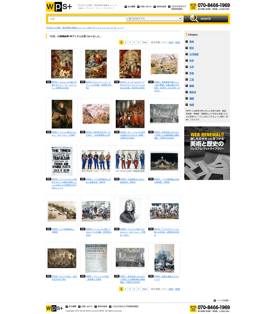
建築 (191, 86)
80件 (177, 42)
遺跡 (191, 98)
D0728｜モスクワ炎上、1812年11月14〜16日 (64, 277)
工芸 (191, 79)
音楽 (191, 73)
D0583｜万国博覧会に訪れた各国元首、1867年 (132, 180)
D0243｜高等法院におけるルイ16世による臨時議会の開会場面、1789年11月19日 (166, 135)
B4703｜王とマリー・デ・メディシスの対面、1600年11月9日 (99, 85)
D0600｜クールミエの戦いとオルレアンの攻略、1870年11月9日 (99, 232)
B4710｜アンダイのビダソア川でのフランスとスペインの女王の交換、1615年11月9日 (132, 85)
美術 (191, 41)
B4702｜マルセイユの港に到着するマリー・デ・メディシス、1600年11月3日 (64, 85)
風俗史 (192, 92)
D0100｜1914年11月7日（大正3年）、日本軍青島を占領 (98, 133)
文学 (191, 67)
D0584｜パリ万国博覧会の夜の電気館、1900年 (166, 180)
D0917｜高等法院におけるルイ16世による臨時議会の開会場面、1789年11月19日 (132, 279)
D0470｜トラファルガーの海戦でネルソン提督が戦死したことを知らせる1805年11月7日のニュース (64, 183)
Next (144, 42)
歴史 (191, 48)
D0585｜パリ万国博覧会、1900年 (63, 230)
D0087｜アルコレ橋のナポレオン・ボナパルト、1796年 (64, 133)
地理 (191, 104)
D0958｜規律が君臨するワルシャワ (166, 277)
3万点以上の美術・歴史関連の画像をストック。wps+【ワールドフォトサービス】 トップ (84, 28)
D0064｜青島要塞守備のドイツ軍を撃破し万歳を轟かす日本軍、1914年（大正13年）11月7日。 (167, 86)
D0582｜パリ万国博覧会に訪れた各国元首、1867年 (98, 180)
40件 (170, 42)
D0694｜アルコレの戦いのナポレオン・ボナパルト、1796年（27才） (132, 232)
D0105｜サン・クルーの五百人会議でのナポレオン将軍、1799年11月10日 (132, 135)
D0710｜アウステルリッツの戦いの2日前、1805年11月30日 (166, 232)
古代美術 (194, 54)
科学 (191, 60)
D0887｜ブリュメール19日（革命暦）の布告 (97, 277)
